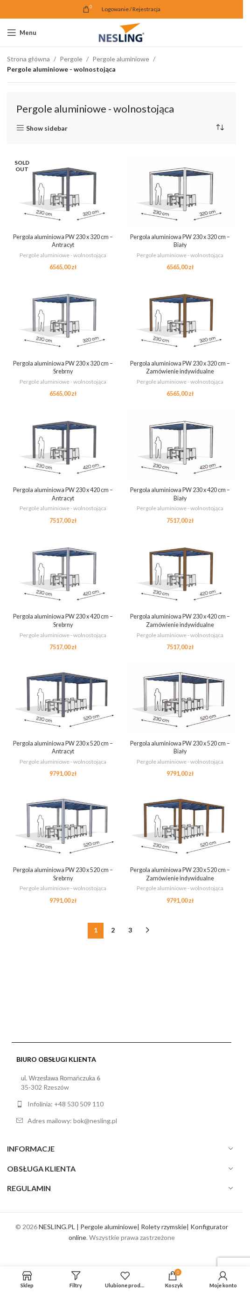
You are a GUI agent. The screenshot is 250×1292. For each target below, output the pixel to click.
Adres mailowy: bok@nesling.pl (72, 1121)
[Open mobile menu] (21, 32)
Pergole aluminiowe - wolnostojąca (63, 254)
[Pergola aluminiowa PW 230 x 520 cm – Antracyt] (63, 698)
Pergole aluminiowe (120, 59)
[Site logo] (121, 32)
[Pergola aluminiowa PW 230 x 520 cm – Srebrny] (63, 824)
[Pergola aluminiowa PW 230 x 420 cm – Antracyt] (63, 444)
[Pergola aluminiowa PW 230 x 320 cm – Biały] (180, 191)
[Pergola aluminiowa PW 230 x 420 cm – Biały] (180, 444)
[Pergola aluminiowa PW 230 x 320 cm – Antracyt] (63, 191)
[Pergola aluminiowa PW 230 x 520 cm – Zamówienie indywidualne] (180, 824)
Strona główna (28, 59)
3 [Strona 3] (130, 930)
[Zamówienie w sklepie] (220, 128)
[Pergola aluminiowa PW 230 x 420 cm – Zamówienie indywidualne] (180, 571)
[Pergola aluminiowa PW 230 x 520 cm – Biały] (180, 698)
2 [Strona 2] (113, 930)
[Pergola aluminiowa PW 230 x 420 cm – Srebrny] (63, 571)
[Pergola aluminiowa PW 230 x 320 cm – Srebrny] (63, 318)
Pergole (71, 59)
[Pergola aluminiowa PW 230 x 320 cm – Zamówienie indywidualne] (180, 318)
